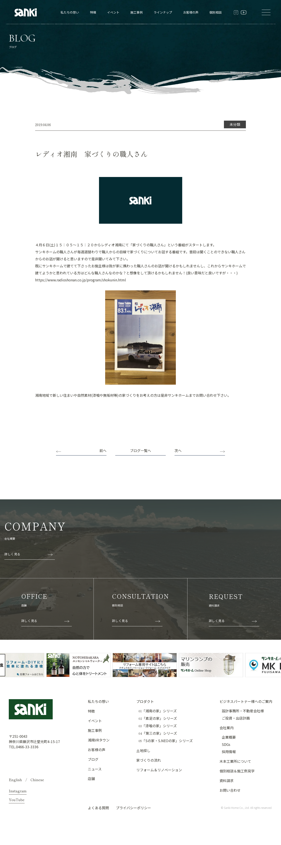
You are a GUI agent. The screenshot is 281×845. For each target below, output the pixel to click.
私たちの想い (70, 12)
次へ (178, 450)
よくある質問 (98, 807)
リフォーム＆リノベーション (159, 770)
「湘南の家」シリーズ (158, 711)
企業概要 (229, 737)
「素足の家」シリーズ (158, 718)
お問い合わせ (230, 790)
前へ (102, 450)
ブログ (93, 759)
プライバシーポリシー (133, 807)
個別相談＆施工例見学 (237, 771)
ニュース (95, 769)
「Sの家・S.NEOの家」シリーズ (166, 740)
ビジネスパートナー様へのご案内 (246, 701)
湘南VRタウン (99, 740)
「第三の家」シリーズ (158, 733)
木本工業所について (235, 761)
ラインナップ (163, 12)
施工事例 (136, 12)
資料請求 (227, 780)
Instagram (18, 790)
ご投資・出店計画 (236, 718)
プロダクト (145, 701)
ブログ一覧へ (140, 450)
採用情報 (229, 751)
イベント (113, 12)
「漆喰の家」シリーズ (158, 726)
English (15, 779)
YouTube (17, 799)
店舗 (91, 778)
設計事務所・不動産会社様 (243, 711)
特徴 (93, 12)
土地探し (143, 750)
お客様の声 (190, 12)
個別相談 (215, 12)
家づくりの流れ (148, 760)
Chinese (37, 779)
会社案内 (227, 727)
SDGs (226, 744)
